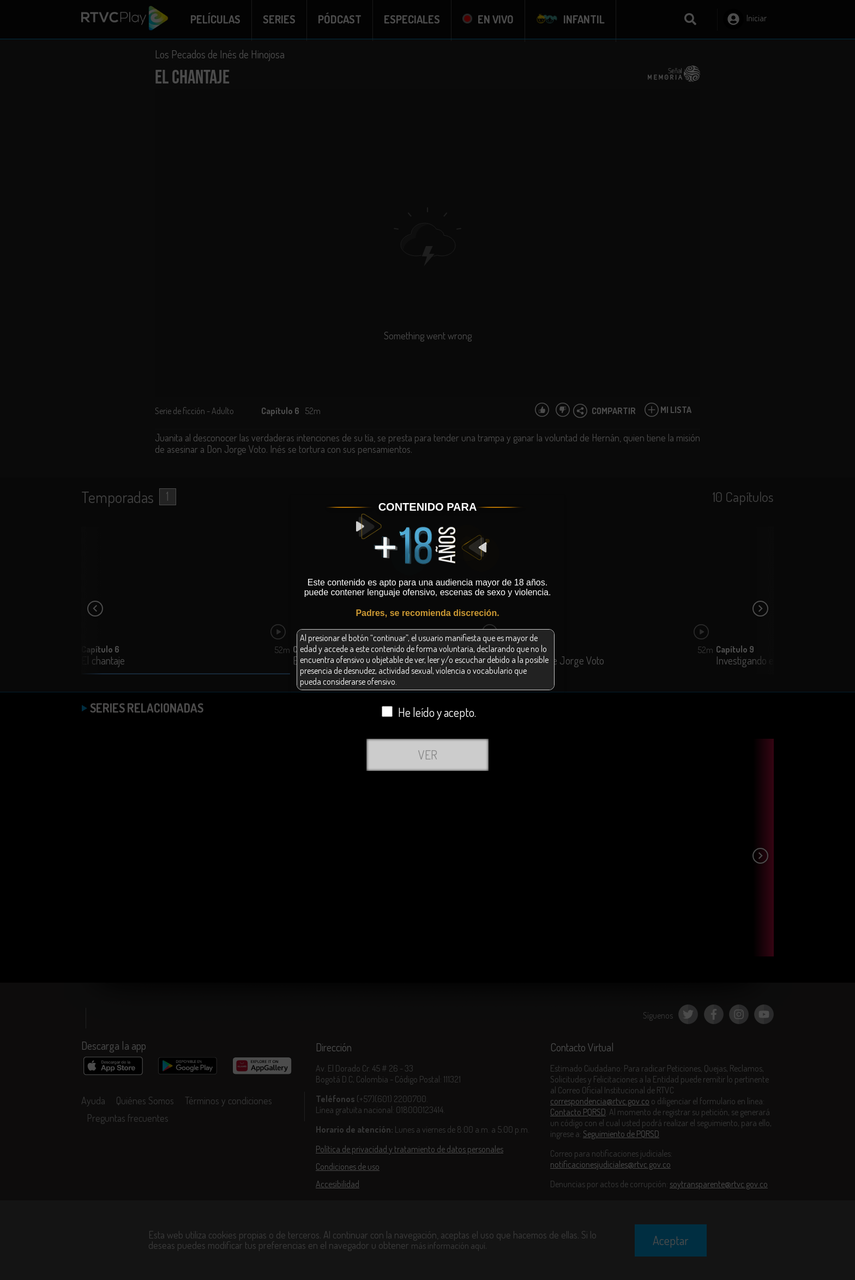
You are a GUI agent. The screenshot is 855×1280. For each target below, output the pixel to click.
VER (427, 754)
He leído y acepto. (429, 712)
